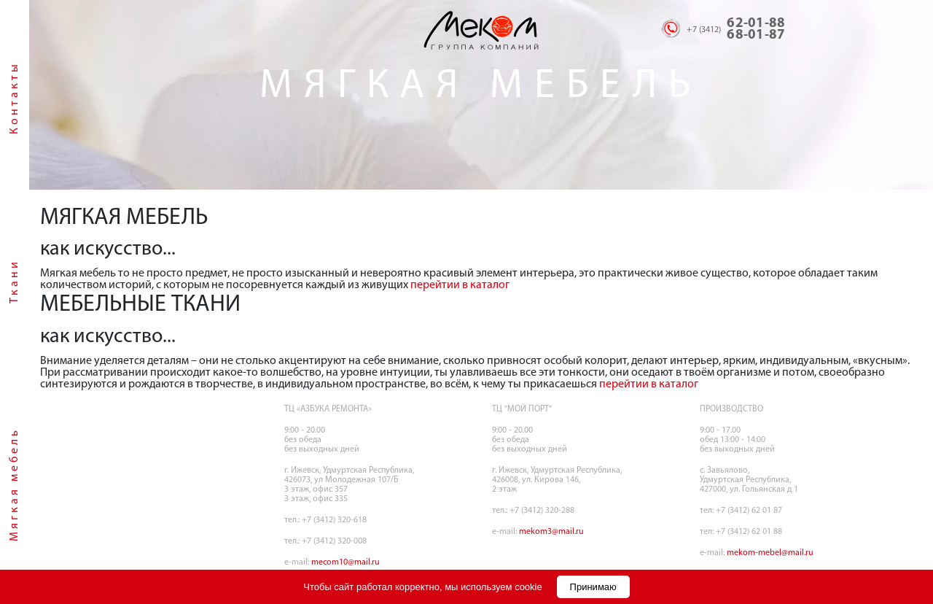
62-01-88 (756, 24)
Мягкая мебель (14, 484)
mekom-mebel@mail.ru (770, 553)
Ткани (14, 281)
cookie (528, 586)
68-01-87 (756, 35)
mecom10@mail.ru (345, 562)
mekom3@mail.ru (551, 531)
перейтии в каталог (460, 285)
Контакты (14, 97)
